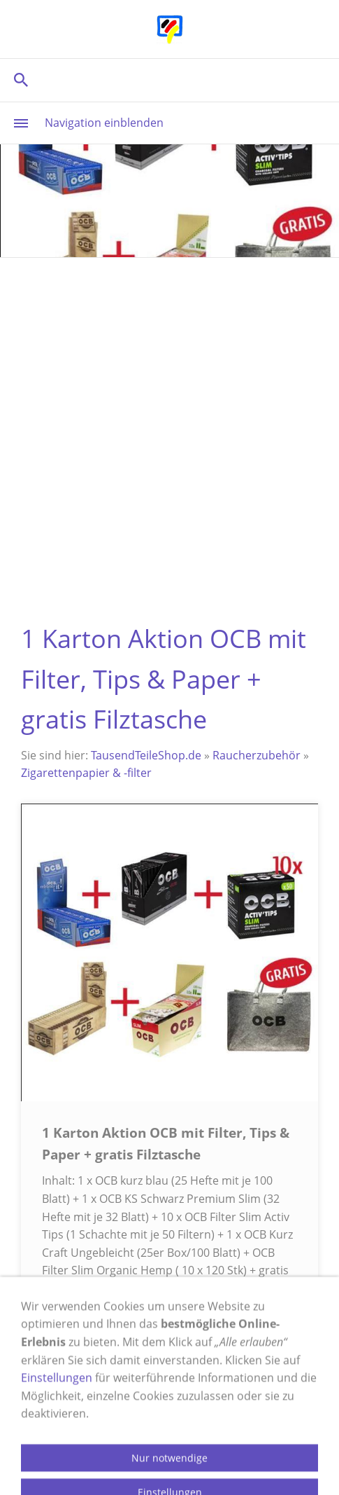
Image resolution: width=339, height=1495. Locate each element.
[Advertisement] (169, 435)
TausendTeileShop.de (146, 755)
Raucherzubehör (256, 755)
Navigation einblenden (104, 122)
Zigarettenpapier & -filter (86, 772)
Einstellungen (56, 1469)
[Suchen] (169, 79)
